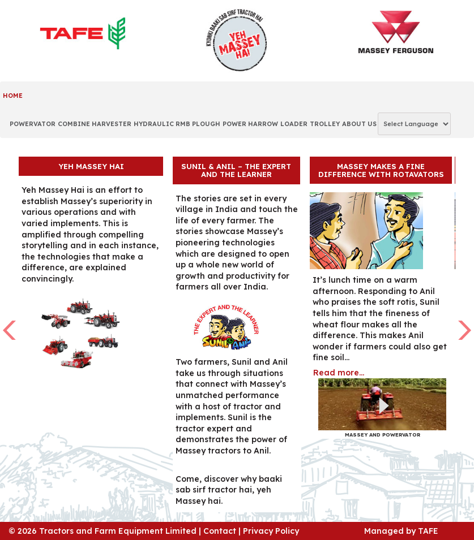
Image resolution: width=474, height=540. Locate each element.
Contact (219, 531)
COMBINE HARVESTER (94, 124)
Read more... (338, 373)
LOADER (294, 124)
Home (13, 96)
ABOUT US (359, 124)
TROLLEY (325, 124)
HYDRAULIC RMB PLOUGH (177, 124)
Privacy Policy (271, 531)
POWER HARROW (250, 124)
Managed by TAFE (401, 531)
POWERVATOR (32, 124)
